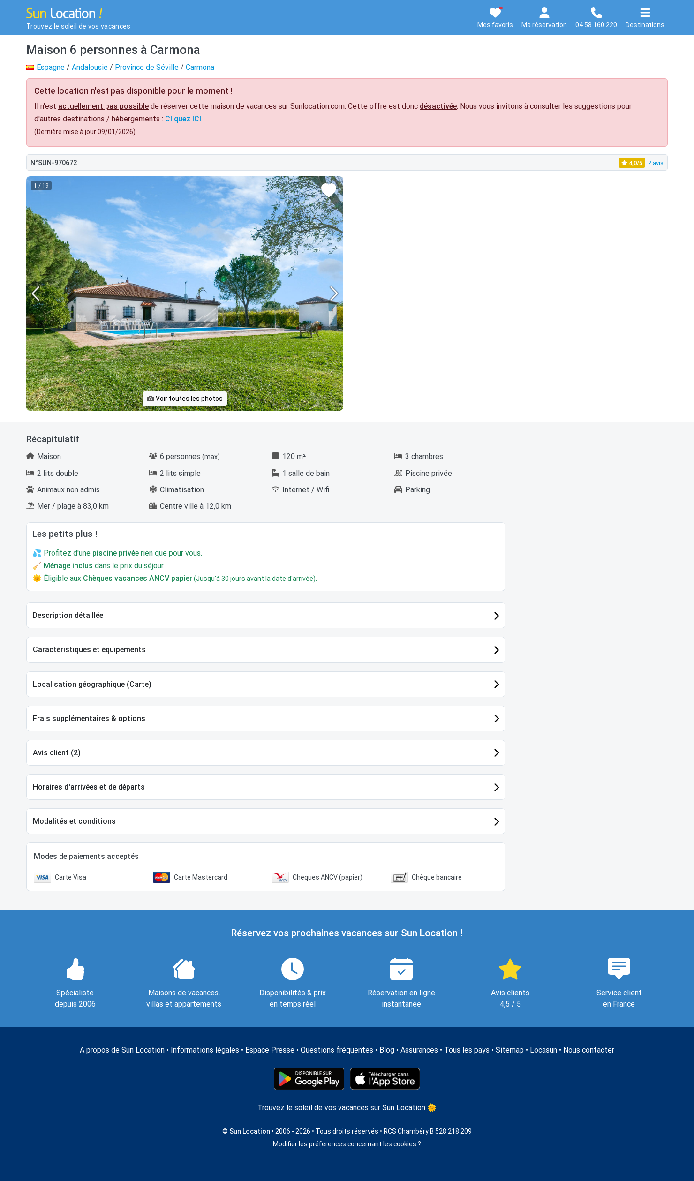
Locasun (543, 1050)
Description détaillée (68, 615)
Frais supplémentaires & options (89, 718)
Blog (386, 1050)
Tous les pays (467, 1050)
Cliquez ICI (183, 118)
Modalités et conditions (74, 821)
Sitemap (510, 1050)
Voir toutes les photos (185, 398)
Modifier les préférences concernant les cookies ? (347, 1144)
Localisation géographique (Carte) (92, 684)
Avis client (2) (57, 752)
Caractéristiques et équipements (89, 649)
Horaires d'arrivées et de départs (89, 786)
